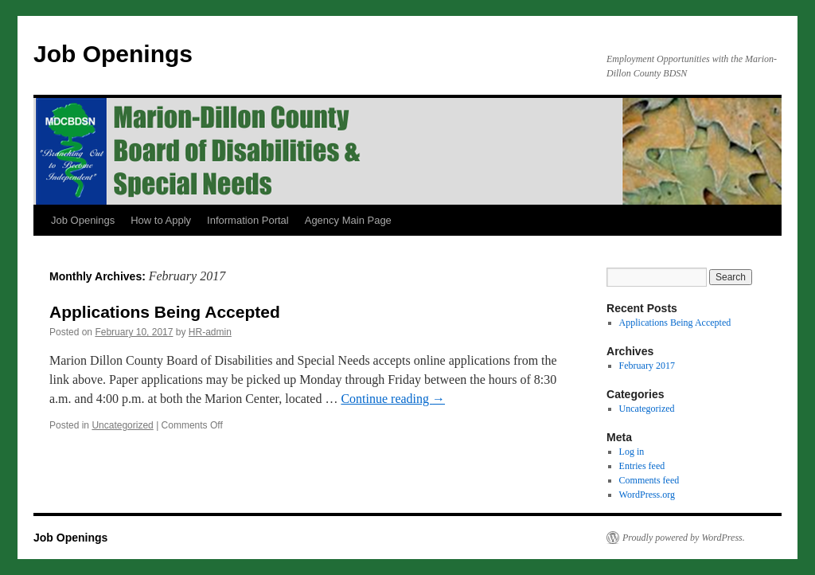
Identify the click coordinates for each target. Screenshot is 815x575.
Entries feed (642, 465)
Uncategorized (122, 425)
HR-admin (210, 332)
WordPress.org (647, 494)
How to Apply (161, 220)
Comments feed (649, 480)
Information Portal (248, 220)
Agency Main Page (348, 220)
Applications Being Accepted (164, 312)
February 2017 (647, 365)
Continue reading (393, 398)
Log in (632, 451)
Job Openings (113, 54)
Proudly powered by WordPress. (683, 537)
